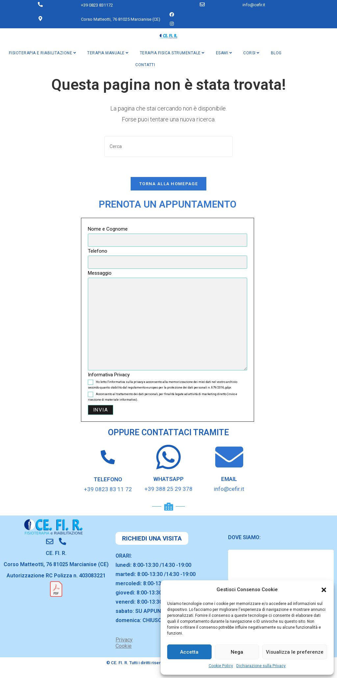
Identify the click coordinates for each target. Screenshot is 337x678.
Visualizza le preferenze (295, 652)
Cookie (124, 646)
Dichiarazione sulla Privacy (261, 666)
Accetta (189, 652)
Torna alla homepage (168, 183)
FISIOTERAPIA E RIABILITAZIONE (42, 53)
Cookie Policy (221, 666)
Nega (237, 652)
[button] (324, 590)
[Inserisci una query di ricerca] (168, 146)
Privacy (124, 640)
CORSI (251, 53)
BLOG (276, 53)
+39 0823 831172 (97, 5)
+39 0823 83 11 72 (108, 489)
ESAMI (224, 53)
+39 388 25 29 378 (168, 489)
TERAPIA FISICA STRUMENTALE (172, 53)
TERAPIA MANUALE (108, 53)
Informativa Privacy (109, 375)
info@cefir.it (254, 4)
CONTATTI (145, 65)
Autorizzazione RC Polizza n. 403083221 (56, 575)
